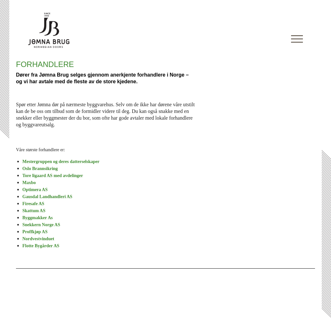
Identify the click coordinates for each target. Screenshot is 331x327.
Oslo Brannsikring (40, 168)
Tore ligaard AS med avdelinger (52, 175)
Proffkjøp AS (35, 231)
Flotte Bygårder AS (40, 245)
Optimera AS (35, 189)
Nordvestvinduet (38, 238)
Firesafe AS (33, 203)
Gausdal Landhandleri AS (47, 196)
